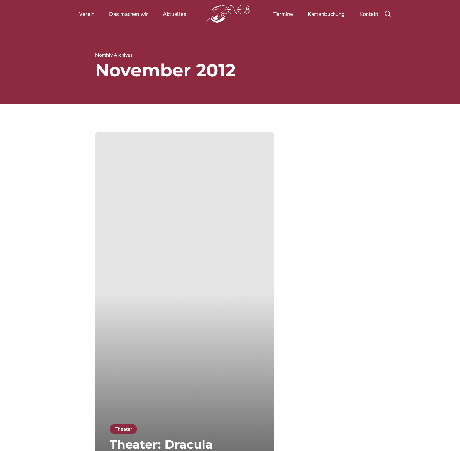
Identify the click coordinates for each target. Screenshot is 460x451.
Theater (123, 429)
